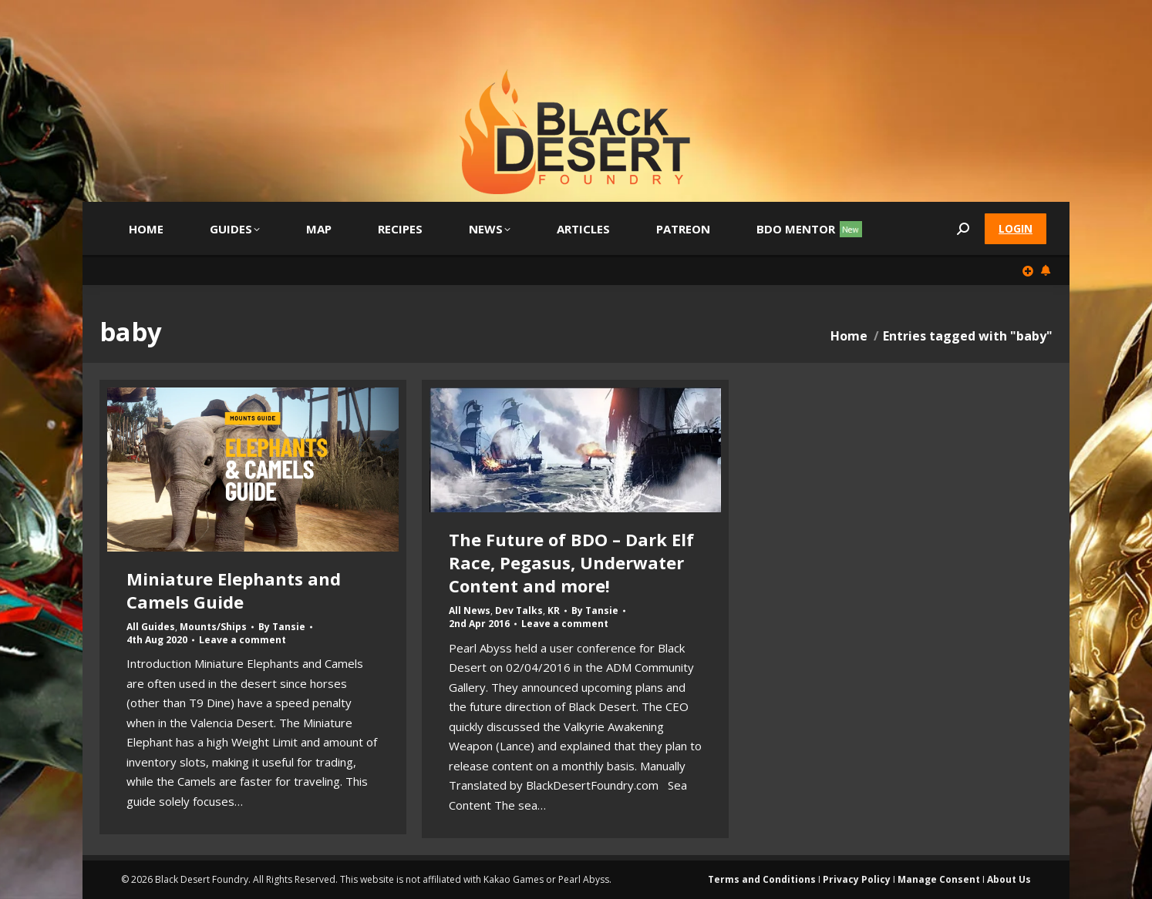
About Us (1009, 879)
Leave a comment (242, 640)
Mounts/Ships (213, 626)
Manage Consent (939, 879)
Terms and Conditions (762, 879)
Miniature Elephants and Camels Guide (233, 590)
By (281, 627)
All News (469, 610)
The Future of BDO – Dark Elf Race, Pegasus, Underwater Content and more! (571, 562)
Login (1015, 228)
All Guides (150, 626)
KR (553, 610)
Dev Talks (519, 610)
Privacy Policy (857, 879)
